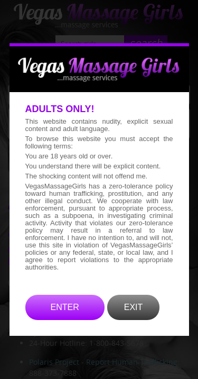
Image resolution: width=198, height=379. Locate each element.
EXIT (133, 322)
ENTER (65, 322)
